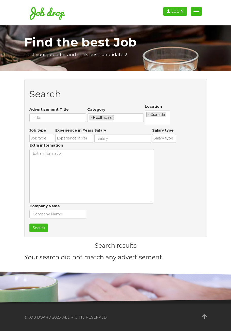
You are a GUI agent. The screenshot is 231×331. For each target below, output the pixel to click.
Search (39, 228)
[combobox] (115, 117)
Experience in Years (74, 130)
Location (153, 106)
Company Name (44, 206)
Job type (37, 130)
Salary (100, 130)
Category (96, 109)
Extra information (46, 145)
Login (175, 11)
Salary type (163, 130)
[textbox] (116, 117)
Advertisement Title (49, 109)
